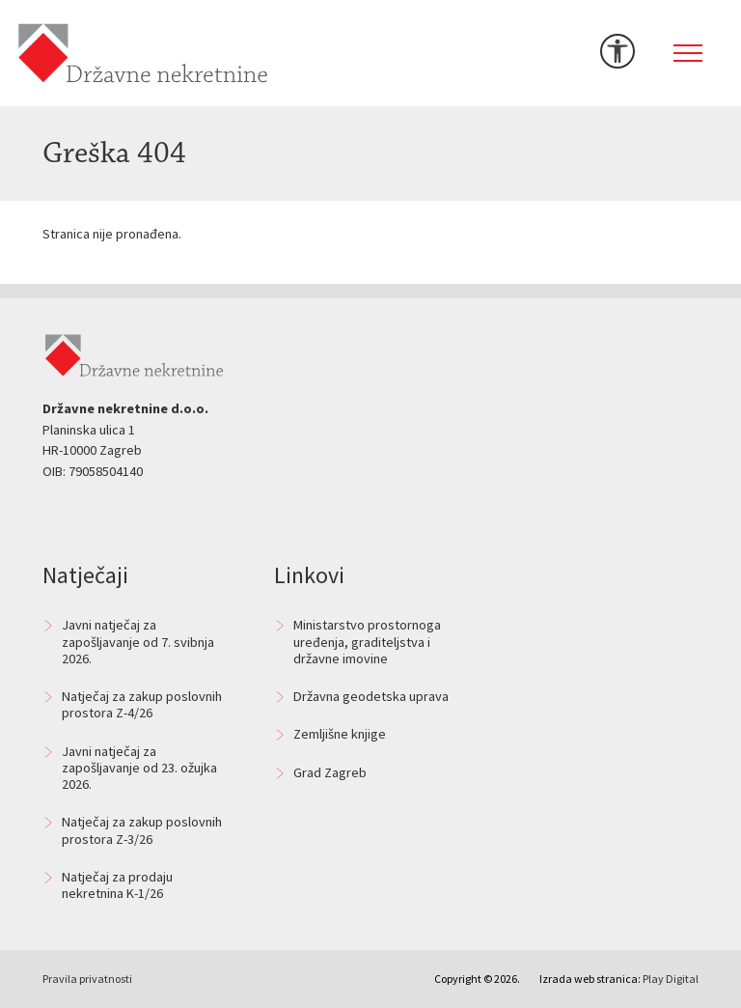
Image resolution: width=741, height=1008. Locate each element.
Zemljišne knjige (339, 733)
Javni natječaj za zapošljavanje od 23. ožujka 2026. (139, 768)
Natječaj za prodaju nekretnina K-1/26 (117, 885)
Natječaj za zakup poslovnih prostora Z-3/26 (142, 830)
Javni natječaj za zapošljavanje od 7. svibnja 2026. (138, 641)
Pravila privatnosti (87, 978)
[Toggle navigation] (688, 53)
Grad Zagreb (330, 772)
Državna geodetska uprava (371, 696)
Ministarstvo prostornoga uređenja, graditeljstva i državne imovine (367, 641)
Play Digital (671, 978)
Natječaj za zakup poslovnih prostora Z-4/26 (142, 704)
